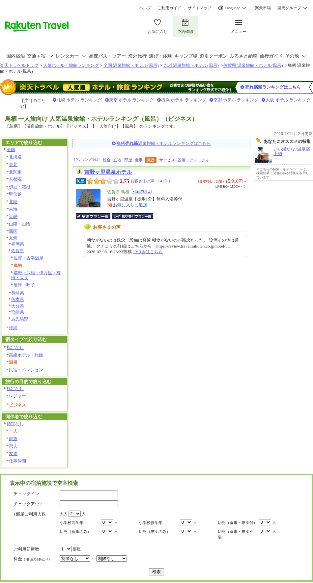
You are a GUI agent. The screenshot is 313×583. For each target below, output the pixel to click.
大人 (64, 514)
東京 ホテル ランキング (131, 99)
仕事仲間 (17, 461)
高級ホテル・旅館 (26, 355)
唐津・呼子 (24, 284)
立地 (117, 160)
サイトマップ (200, 8)
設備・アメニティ (193, 160)
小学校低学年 (150, 522)
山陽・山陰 (19, 224)
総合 (107, 160)
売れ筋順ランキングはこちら (273, 87)
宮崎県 (17, 312)
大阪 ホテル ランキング (288, 99)
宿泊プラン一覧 (96, 216)
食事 (139, 160)
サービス (167, 160)
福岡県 (17, 244)
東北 (13, 164)
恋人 (13, 446)
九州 (13, 237)
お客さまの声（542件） (151, 181)
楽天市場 (263, 8)
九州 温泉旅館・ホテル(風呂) (191, 65)
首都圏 (15, 179)
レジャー (17, 395)
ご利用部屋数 (26, 549)
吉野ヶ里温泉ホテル (108, 172)
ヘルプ (145, 8)
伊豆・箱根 (19, 186)
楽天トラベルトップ (19, 65)
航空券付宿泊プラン (132, 216)
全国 (11, 149)
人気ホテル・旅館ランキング (71, 65)
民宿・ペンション (26, 369)
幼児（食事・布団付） (237, 522)
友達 (13, 453)
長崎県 (17, 293)
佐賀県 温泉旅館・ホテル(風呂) (253, 65)
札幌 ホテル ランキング (79, 99)
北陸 (13, 201)
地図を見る (142, 191)
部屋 (128, 160)
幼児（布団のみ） (154, 531)
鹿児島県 (19, 318)
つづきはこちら (148, 251)
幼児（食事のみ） (75, 531)
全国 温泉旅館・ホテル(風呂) (131, 65)
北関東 (15, 172)
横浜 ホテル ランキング (183, 99)
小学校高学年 (71, 522)
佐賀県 (17, 250)
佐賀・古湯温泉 (28, 257)
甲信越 (15, 194)
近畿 (13, 216)
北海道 (15, 156)
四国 (13, 231)
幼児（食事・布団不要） (235, 534)
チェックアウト (28, 503)
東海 (13, 209)
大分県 (17, 306)
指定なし (15, 347)
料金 (33, 558)
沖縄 (13, 327)
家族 (13, 438)
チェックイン (26, 493)
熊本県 (17, 299)
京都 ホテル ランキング (236, 99)
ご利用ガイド (169, 8)
